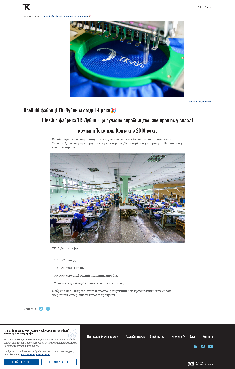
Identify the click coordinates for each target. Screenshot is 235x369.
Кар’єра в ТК (178, 336)
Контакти (207, 336)
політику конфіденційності (35, 354)
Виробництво (155, 336)
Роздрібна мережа (132, 336)
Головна (26, 16)
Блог (37, 16)
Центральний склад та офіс (98, 336)
